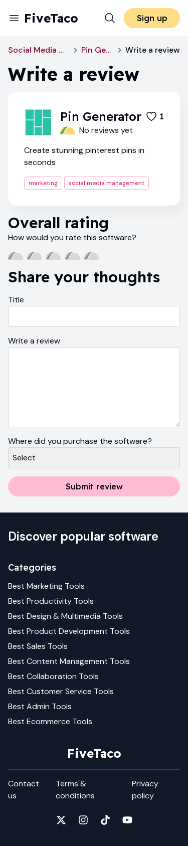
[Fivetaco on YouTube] (127, 820)
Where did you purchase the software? (80, 441)
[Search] (110, 18)
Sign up (152, 18)
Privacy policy (145, 789)
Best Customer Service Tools (61, 691)
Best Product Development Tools (69, 631)
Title (16, 299)
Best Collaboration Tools (53, 676)
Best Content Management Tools (69, 661)
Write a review (34, 340)
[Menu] (14, 18)
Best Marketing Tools (46, 586)
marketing (43, 183)
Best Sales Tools (38, 646)
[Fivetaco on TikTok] (105, 820)
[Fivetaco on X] (61, 820)
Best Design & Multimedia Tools (65, 616)
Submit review (94, 486)
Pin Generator (97, 50)
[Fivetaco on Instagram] (83, 820)
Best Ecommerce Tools (50, 721)
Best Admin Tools (40, 706)
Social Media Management (39, 50)
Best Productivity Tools (51, 601)
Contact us (23, 789)
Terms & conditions (75, 789)
